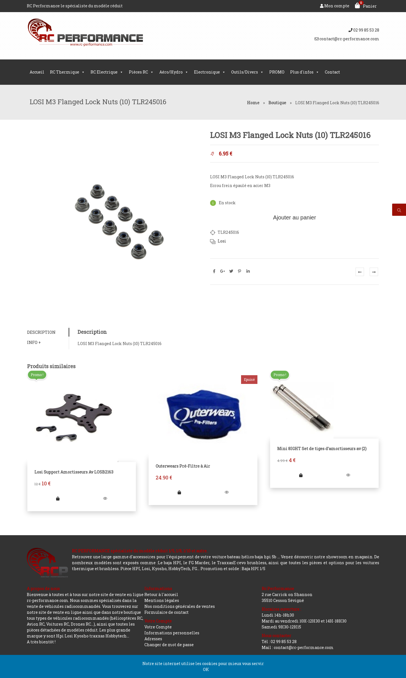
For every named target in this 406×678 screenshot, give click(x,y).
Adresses (153, 638)
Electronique (210, 72)
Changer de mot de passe (169, 644)
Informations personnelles (171, 632)
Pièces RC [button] (141, 72)
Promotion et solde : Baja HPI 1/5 (232, 568)
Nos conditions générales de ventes (179, 606)
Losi (222, 241)
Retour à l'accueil (161, 594)
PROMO (276, 72)
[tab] (48, 332)
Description (41, 332)
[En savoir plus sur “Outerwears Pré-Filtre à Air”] (179, 492)
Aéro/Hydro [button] (173, 72)
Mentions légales (161, 600)
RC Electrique (107, 72)
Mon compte (334, 5)
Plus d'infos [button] (304, 72)
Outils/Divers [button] (247, 72)
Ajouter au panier (294, 217)
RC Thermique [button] (67, 72)
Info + (34, 342)
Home (253, 102)
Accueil (37, 72)
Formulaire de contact (166, 612)
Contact (332, 72)
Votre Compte (158, 627)
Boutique (277, 102)
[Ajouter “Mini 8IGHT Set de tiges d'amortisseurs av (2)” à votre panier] (301, 475)
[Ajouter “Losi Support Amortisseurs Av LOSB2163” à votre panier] (58, 498)
